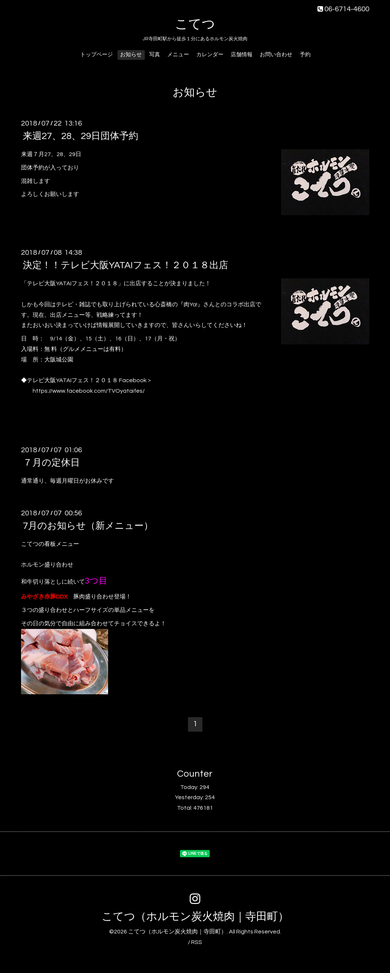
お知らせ (131, 54)
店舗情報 (242, 54)
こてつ (195, 24)
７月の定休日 (51, 462)
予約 (305, 54)
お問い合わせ (276, 54)
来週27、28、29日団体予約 (80, 136)
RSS (196, 942)
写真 (154, 54)
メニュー (178, 54)
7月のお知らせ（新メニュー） (88, 526)
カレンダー (209, 54)
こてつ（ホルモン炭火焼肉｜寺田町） (195, 916)
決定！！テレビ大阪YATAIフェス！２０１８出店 (125, 265)
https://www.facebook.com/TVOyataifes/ (89, 391)
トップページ (96, 54)
